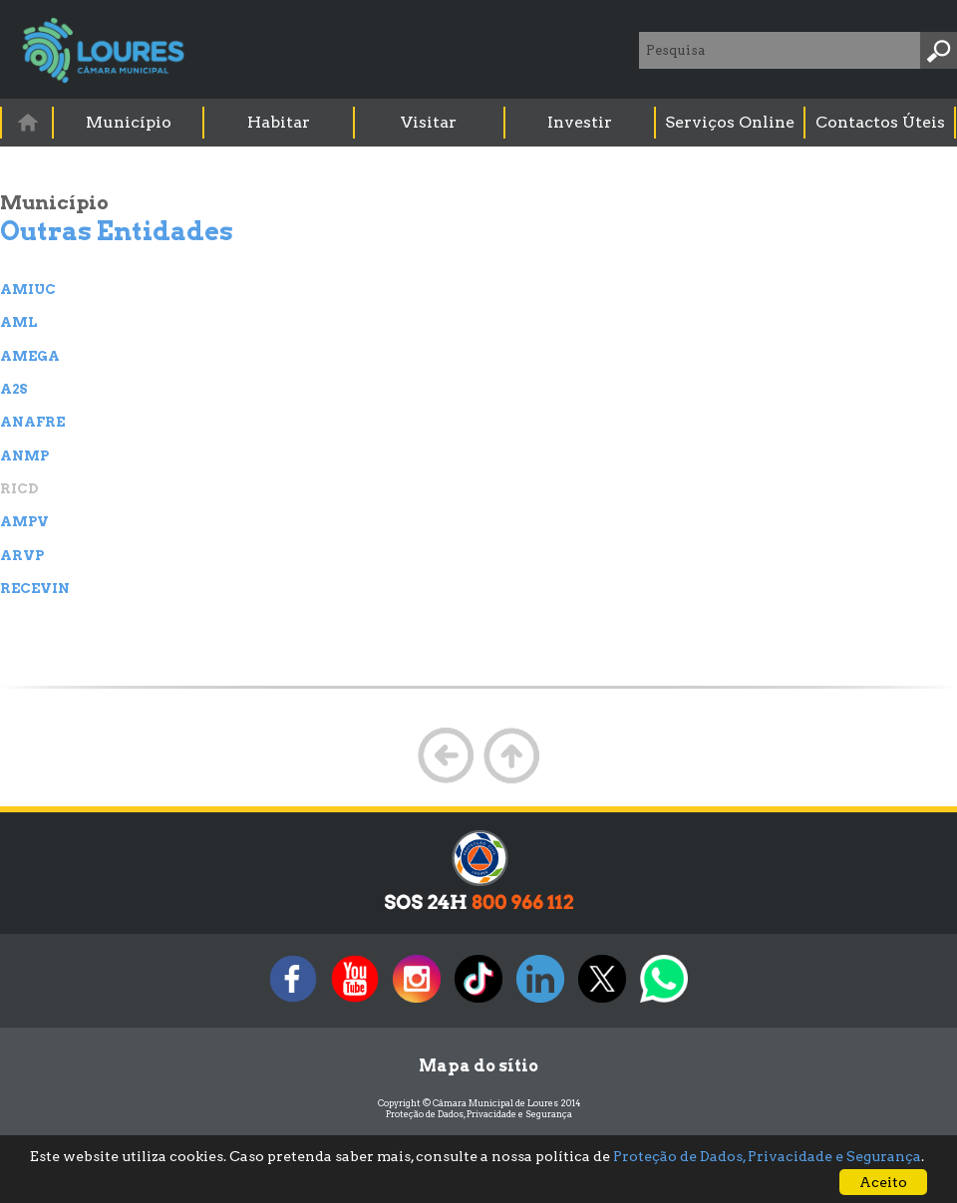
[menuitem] (28, 122)
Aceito (883, 1182)
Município (128, 122)
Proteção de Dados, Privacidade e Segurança (479, 1113)
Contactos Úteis (880, 122)
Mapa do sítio (478, 1065)
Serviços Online (730, 122)
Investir (579, 122)
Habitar (278, 122)
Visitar (429, 122)
